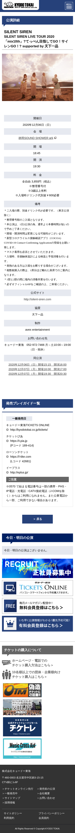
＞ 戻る (37, 519)
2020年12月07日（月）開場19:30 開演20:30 (37, 373)
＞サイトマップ (11, 797)
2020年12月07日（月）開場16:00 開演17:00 (37, 369)
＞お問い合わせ (46, 797)
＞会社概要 (43, 793)
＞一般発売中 (10, 793)
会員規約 (44, 817)
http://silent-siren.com (37, 299)
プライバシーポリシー (52, 813)
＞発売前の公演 (46, 788)
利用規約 (9, 817)
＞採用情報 (8, 802)
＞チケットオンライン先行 (17, 788)
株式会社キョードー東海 (16, 771)
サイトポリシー (13, 813)
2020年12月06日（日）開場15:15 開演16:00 (37, 364)
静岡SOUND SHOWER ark (36, 138)
